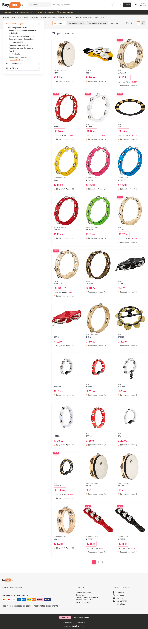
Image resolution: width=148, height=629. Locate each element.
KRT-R (56, 337)
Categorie (7, 12)
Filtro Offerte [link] (12, 68)
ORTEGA (88, 70)
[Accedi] (124, 4)
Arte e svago (16, 17)
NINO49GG (90, 230)
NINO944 (121, 486)
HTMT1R (89, 387)
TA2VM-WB (90, 283)
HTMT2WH (121, 387)
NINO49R (57, 230)
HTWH (120, 436)
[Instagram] (129, 595)
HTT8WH (89, 127)
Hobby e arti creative (31, 17)
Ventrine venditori (65, 12)
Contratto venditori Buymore (87, 597)
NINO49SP (89, 180)
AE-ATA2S (58, 283)
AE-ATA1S (121, 230)
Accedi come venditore (24, 12)
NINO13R (89, 539)
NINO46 (88, 337)
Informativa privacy (83, 593)
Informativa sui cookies (84, 600)
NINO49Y (57, 180)
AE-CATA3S (122, 73)
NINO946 (57, 73)
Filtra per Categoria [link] (15, 24)
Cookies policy (81, 595)
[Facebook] (129, 592)
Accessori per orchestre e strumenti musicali (56, 17)
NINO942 (89, 486)
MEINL (120, 70)
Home (7, 17)
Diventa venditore (45, 12)
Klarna (86, 617)
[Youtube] (129, 598)
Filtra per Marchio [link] (14, 64)
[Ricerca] (111, 2)
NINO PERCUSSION (60, 70)
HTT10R (89, 436)
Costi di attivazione (83, 602)
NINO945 (57, 539)
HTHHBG (121, 337)
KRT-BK (120, 283)
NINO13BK (121, 539)
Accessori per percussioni (83, 17)
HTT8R (56, 127)
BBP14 (120, 127)
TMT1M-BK (58, 486)
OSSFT (88, 73)
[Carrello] (135, 4)
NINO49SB (121, 180)
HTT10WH (57, 436)
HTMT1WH (57, 387)
